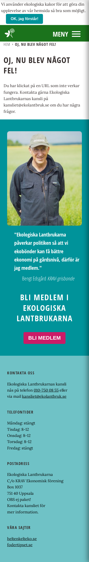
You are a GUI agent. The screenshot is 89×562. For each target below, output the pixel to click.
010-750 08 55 (46, 390)
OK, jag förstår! (24, 19)
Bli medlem (44, 338)
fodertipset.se (20, 544)
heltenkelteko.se (22, 538)
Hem (7, 44)
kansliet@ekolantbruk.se (44, 396)
